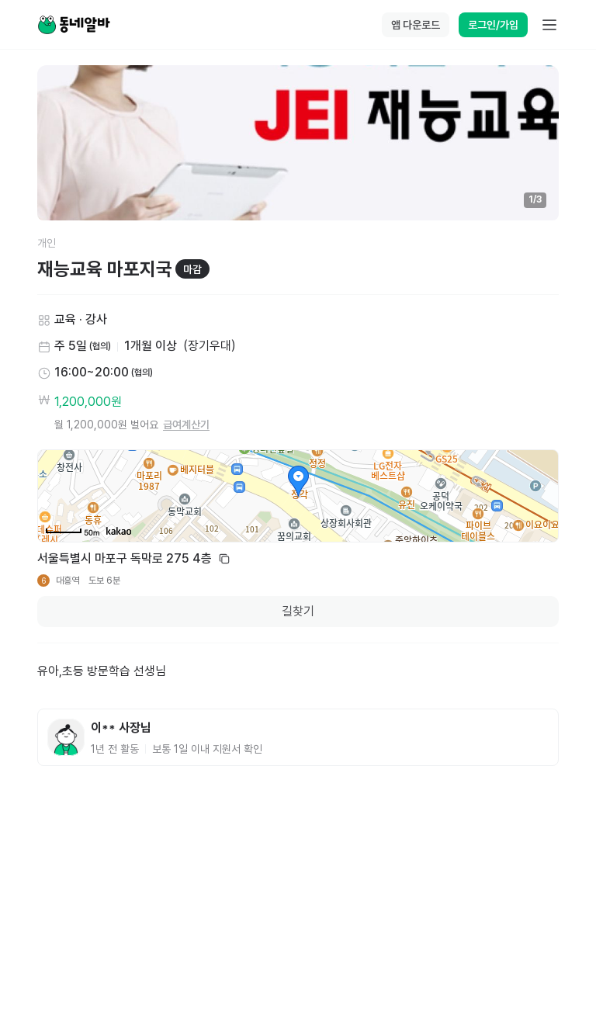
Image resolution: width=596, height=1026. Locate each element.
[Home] (73, 25)
